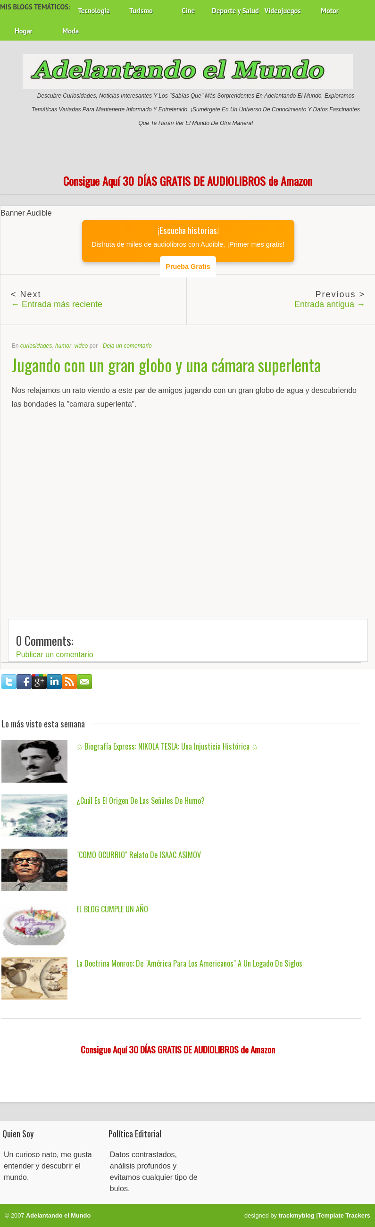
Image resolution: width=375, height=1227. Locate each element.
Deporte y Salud (235, 10)
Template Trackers (344, 1215)
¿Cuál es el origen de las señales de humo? (140, 800)
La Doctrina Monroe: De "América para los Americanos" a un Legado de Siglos (189, 963)
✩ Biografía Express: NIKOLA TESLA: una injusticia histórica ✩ (167, 746)
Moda (71, 30)
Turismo (141, 10)
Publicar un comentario (54, 655)
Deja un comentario (127, 345)
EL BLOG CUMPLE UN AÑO (112, 909)
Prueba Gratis (188, 266)
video (81, 345)
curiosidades (36, 345)
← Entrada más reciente (56, 304)
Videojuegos (283, 10)
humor (63, 345)
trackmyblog (297, 1215)
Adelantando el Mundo (58, 1215)
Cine (188, 10)
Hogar (24, 30)
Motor (330, 10)
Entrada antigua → (329, 304)
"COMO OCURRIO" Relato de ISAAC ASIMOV (138, 854)
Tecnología (93, 10)
